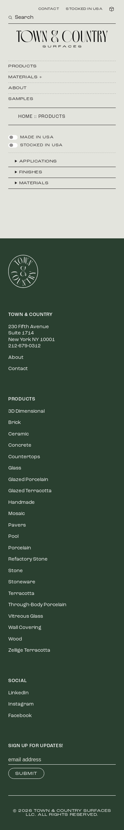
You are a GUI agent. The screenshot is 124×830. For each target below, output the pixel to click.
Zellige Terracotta (29, 650)
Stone (15, 571)
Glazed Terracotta (30, 491)
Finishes (30, 172)
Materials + (25, 77)
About (17, 88)
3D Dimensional (26, 411)
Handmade (21, 502)
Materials (33, 183)
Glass (14, 468)
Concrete (19, 445)
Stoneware (21, 582)
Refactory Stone (28, 559)
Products (22, 66)
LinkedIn (18, 693)
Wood (15, 639)
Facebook (20, 715)
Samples (20, 99)
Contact (49, 9)
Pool (13, 536)
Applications (38, 161)
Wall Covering (24, 627)
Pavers (17, 525)
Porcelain (19, 548)
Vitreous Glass (25, 616)
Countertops (24, 457)
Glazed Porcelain (28, 479)
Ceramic (18, 434)
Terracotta (21, 593)
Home (25, 116)
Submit (26, 774)
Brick (14, 422)
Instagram (21, 704)
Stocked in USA (84, 9)
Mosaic (16, 513)
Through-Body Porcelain (37, 605)
